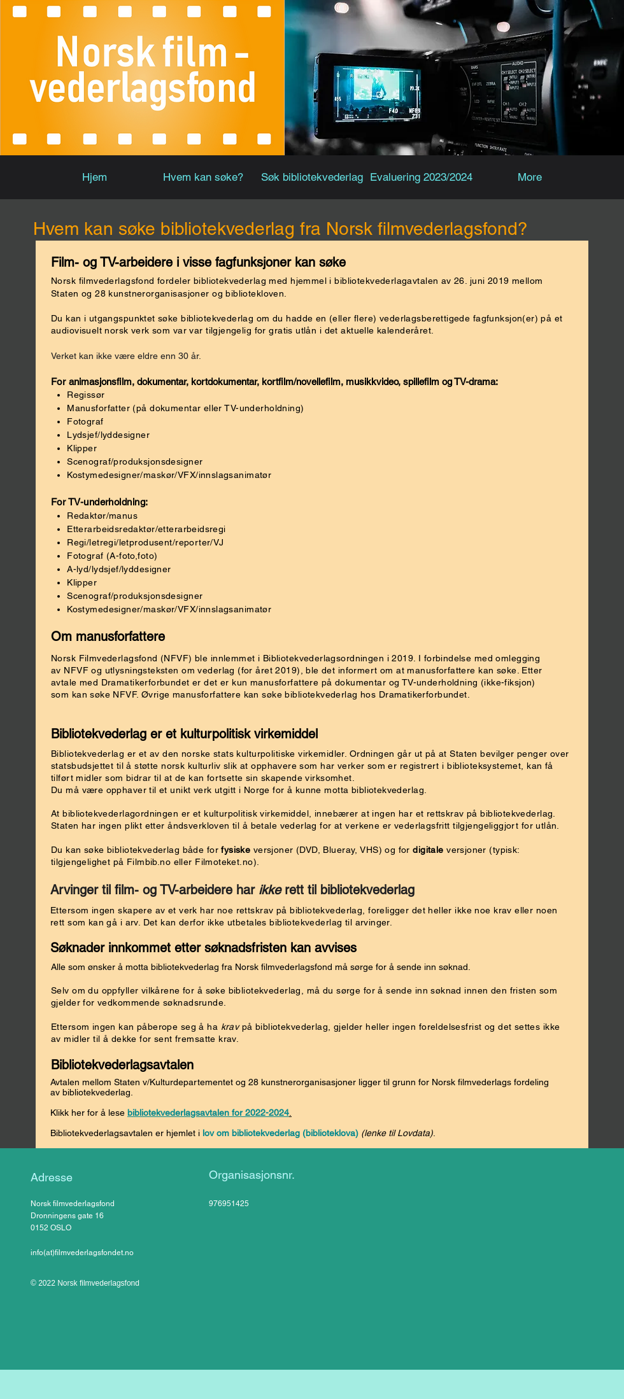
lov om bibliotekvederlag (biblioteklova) (280, 1133)
